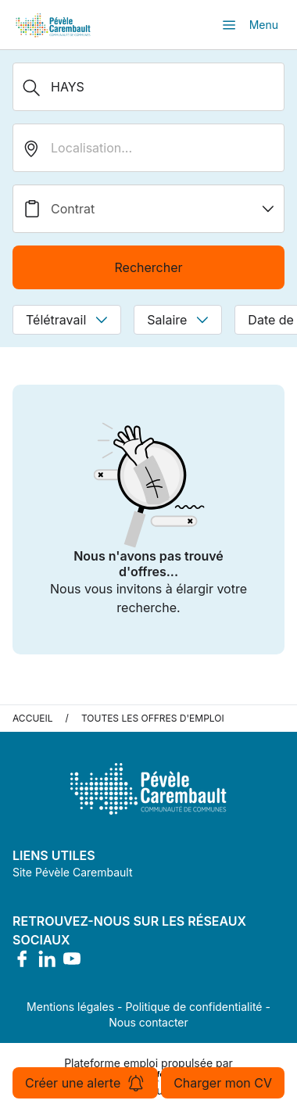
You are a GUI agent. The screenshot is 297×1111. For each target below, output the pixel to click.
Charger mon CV (223, 1083)
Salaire (178, 320)
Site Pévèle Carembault (73, 872)
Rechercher (148, 267)
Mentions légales (70, 1006)
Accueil (33, 718)
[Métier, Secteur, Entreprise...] (148, 87)
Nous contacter (148, 1022)
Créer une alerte (85, 1082)
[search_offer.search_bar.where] (148, 148)
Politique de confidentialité (193, 1006)
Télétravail (67, 320)
